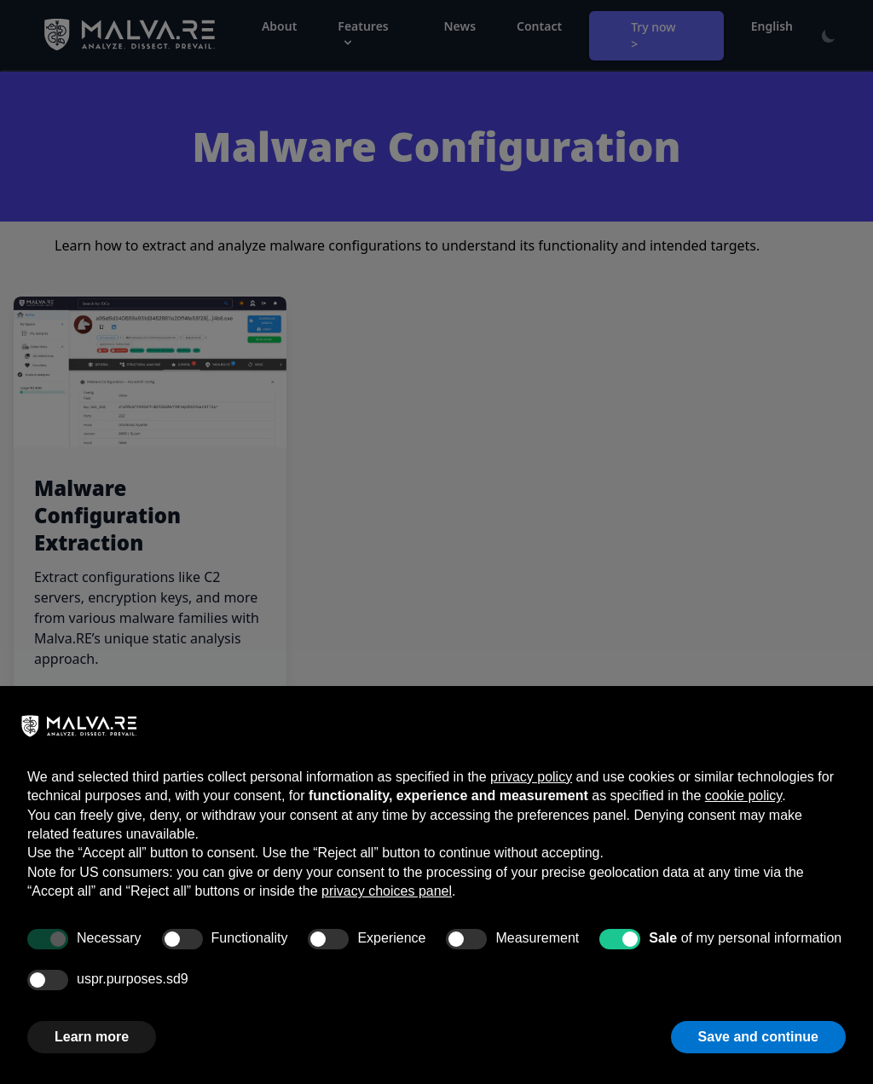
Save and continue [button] (758, 1036)
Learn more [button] (92, 1036)
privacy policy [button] (531, 777)
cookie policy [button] (743, 795)
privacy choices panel (386, 891)
